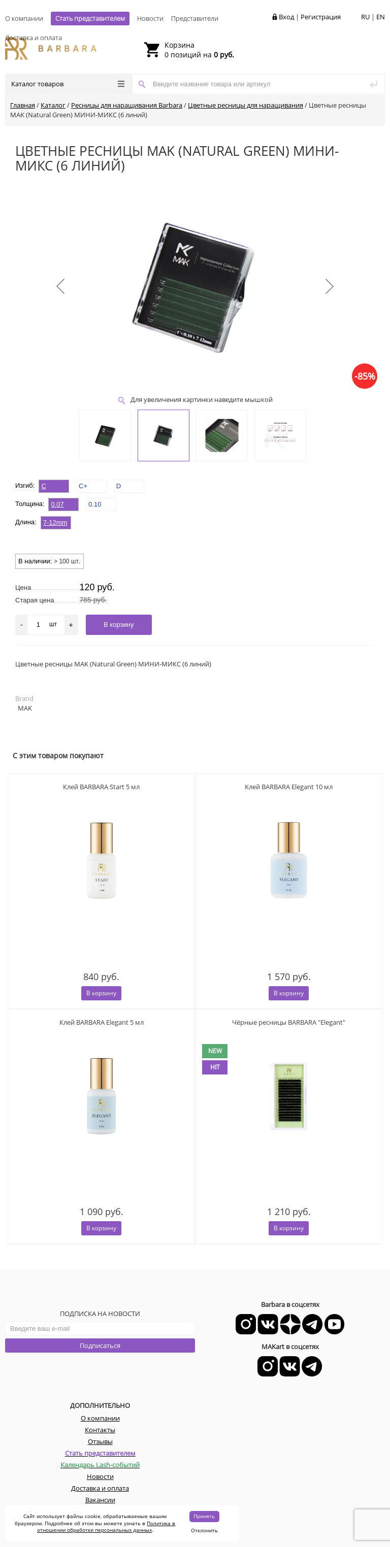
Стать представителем (90, 18)
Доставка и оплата (33, 37)
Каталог (53, 105)
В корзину (101, 993)
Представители (194, 18)
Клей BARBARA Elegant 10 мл (289, 786)
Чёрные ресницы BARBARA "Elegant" (288, 1022)
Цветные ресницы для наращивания (245, 105)
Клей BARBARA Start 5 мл (101, 786)
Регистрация (321, 16)
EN (380, 16)
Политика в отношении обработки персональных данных (106, 1527)
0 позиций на (199, 49)
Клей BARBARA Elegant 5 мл (101, 1022)
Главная (22, 105)
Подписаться (100, 1345)
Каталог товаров (67, 83)
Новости (150, 18)
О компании (24, 18)
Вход (286, 16)
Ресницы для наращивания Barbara (126, 105)
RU (365, 16)
